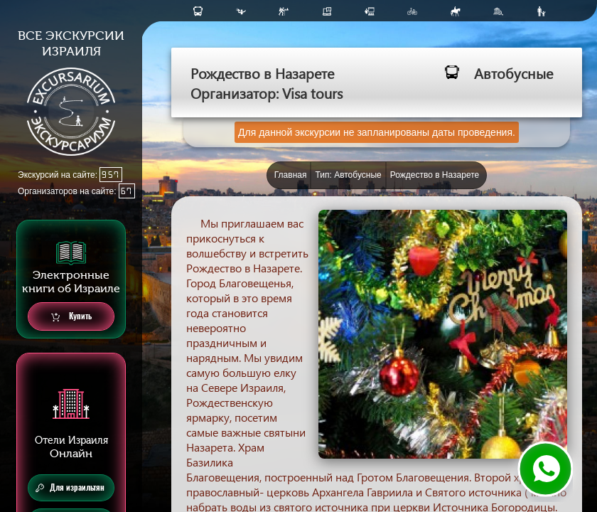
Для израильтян (70, 488)
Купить (71, 317)
